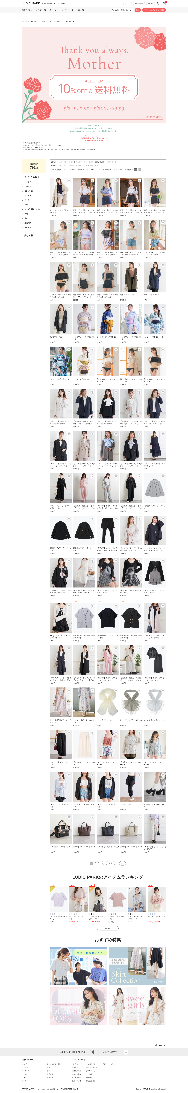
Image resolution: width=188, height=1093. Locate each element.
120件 (98, 169)
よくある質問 (76, 1077)
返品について (76, 1081)
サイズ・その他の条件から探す (154, 10)
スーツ (24, 1077)
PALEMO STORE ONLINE (30, 21)
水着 (48, 1067)
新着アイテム (27, 10)
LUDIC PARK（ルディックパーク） (52, 21)
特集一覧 (80, 10)
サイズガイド (90, 1064)
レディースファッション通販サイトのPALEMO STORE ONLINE (57, 1089)
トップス (25, 1064)
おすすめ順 (62, 162)
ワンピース (26, 1071)
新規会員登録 (139, 3)
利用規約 (89, 1077)
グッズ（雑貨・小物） (54, 1064)
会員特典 (75, 1067)
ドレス (24, 1081)
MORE (107, 928)
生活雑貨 (50, 1074)
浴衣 (48, 1071)
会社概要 (89, 1074)
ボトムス (25, 1074)
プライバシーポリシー (110, 1064)
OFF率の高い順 (111, 162)
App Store (125, 1052)
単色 (115, 169)
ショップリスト (91, 1067)
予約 (91, 165)
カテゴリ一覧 (41, 10)
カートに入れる (164, 3)
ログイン (127, 3)
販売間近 (72, 165)
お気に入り (158, 3)
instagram (92, 1052)
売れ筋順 (79, 162)
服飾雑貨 (50, 1077)
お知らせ (150, 3)
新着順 (71, 162)
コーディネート (67, 10)
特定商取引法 (90, 1081)
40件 (86, 169)
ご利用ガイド (76, 1064)
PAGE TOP (160, 1045)
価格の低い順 (88, 162)
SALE (85, 165)
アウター (25, 1067)
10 (113, 863)
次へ (122, 863)
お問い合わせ (90, 1071)
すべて (65, 169)
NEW (79, 165)
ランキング (54, 10)
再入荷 (97, 165)
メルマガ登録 (76, 1074)
